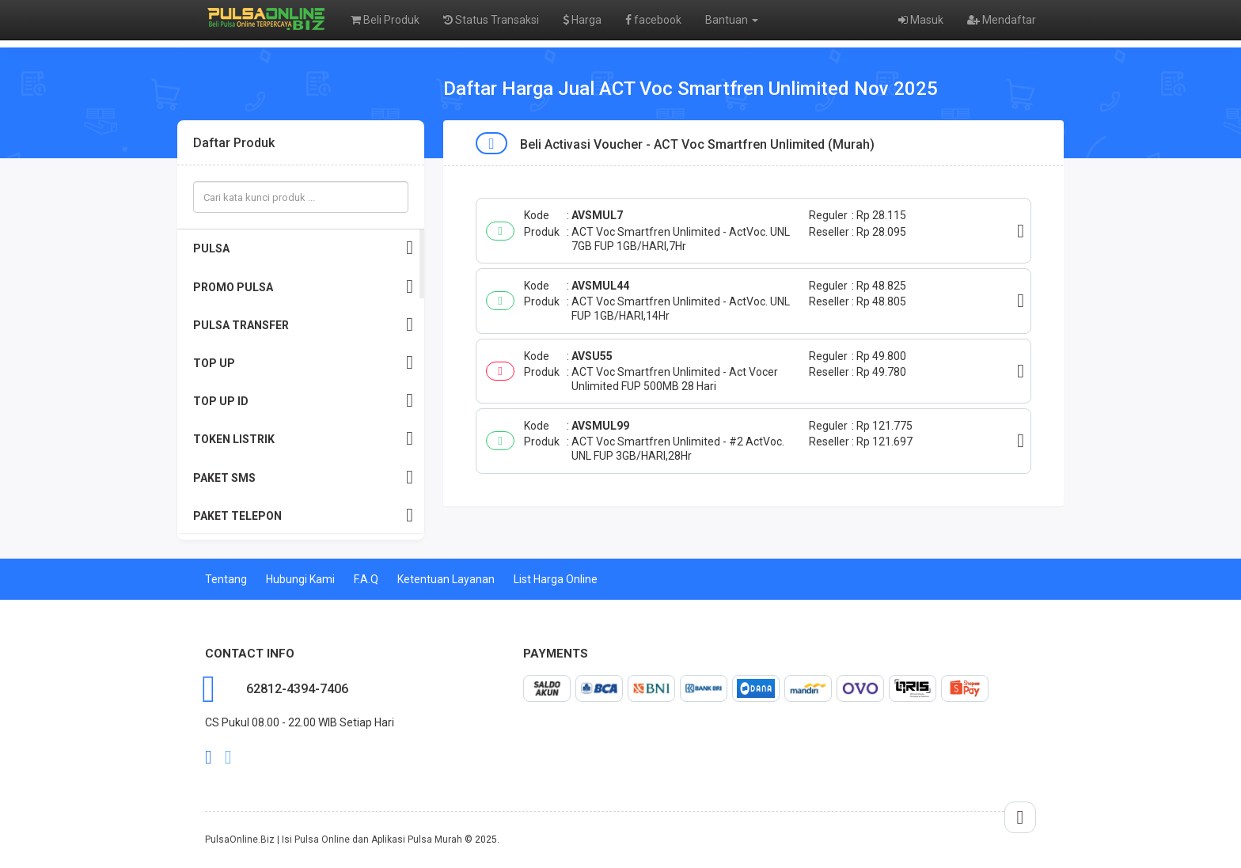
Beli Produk (385, 19)
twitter (228, 757)
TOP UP (303, 363)
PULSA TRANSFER (303, 325)
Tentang (226, 579)
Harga (582, 19)
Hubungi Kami (300, 579)
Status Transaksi (491, 19)
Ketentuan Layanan (446, 579)
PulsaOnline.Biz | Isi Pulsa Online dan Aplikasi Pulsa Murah (333, 839)
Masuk (920, 19)
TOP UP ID (303, 401)
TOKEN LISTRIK (303, 438)
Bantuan (731, 19)
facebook (653, 19)
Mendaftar (1001, 19)
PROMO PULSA (303, 287)
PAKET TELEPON (303, 515)
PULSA (303, 248)
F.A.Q (366, 579)
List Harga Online (556, 579)
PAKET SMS (303, 477)
